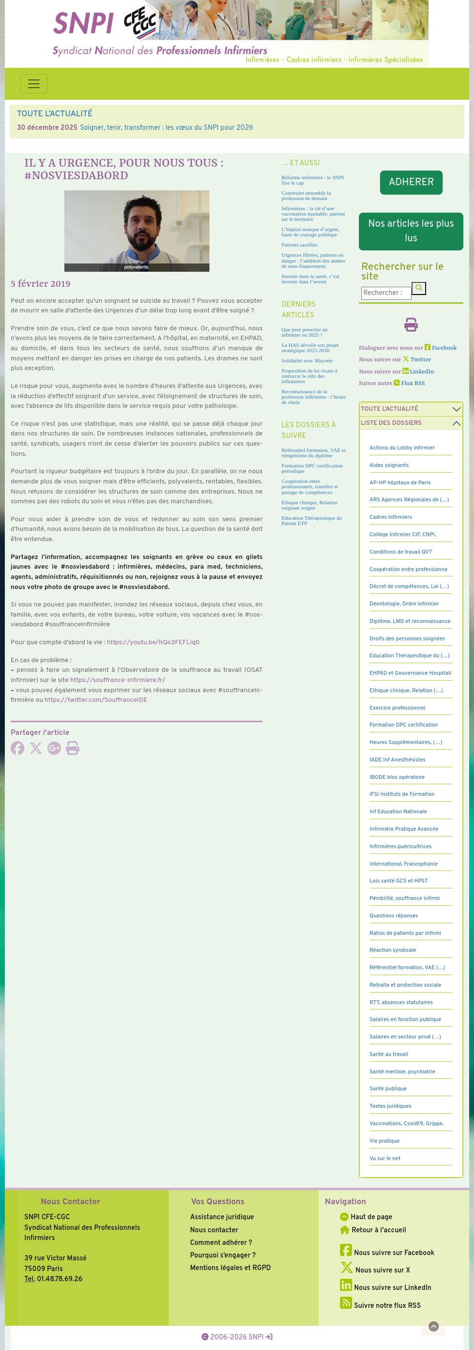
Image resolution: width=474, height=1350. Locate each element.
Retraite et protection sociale (406, 985)
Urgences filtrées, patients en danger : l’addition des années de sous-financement (313, 260)
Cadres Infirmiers (391, 517)
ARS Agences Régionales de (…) (409, 500)
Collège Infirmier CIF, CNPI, (403, 534)
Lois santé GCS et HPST (399, 881)
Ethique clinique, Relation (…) (406, 690)
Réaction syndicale (393, 950)
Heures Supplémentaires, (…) (406, 742)
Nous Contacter (70, 1202)
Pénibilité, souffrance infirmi (405, 898)
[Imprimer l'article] (72, 751)
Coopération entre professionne (408, 569)
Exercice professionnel (398, 708)
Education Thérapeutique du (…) (410, 655)
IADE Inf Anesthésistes (398, 760)
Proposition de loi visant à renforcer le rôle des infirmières (309, 376)
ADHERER (411, 182)
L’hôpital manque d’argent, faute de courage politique (310, 231)
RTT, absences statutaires (401, 1002)
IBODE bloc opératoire (397, 777)
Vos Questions (218, 1202)
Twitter (416, 360)
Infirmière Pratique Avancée (404, 829)
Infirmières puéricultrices (401, 846)
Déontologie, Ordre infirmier (404, 604)
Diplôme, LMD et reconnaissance (410, 621)
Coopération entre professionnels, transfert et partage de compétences (309, 486)
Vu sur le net (385, 1158)
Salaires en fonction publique (405, 1019)
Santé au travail (389, 1054)
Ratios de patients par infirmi (405, 933)
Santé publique (388, 1089)
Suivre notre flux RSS (380, 1306)
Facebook (441, 348)
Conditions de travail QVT (401, 552)
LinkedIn (418, 372)
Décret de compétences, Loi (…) (409, 586)
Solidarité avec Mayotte (307, 360)
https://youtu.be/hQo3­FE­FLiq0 (153, 642)
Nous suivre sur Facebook (387, 1253)
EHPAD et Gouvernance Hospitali (410, 673)
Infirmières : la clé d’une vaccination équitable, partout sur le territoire (313, 213)
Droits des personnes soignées (407, 639)
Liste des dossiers (391, 423)
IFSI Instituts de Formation (402, 794)
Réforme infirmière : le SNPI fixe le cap (312, 180)
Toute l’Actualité (389, 409)
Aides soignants (389, 465)
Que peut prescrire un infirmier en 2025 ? (304, 332)
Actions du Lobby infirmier (402, 448)
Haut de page (366, 1217)
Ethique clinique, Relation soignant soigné (309, 505)
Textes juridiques (391, 1106)
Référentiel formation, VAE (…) (407, 967)
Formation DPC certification (404, 725)
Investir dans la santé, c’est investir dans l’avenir (310, 278)
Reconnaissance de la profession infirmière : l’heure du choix (313, 396)
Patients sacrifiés (299, 245)
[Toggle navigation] (33, 83)
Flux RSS (409, 383)
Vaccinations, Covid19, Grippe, (407, 1123)
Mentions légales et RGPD (230, 1268)
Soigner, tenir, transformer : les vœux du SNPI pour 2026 (166, 128)
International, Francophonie (404, 864)
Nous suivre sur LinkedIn (385, 1288)
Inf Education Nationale (398, 811)
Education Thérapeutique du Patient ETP (311, 520)
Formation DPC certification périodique (311, 468)
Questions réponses (394, 916)
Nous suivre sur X (375, 1270)
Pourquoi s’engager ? (223, 1255)
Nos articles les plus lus (411, 231)
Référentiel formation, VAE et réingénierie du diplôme (313, 452)
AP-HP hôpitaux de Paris (400, 483)
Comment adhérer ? (221, 1243)
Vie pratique (385, 1141)
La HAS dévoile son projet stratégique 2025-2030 (310, 347)
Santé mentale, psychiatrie (402, 1072)
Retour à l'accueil (373, 1230)
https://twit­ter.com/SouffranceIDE (96, 700)
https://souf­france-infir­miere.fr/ (118, 680)
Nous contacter (214, 1230)
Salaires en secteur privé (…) (405, 1037)
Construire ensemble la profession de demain (306, 195)
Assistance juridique (222, 1217)
